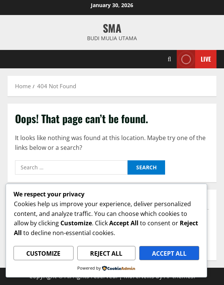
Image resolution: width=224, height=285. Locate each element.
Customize (43, 253)
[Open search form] (169, 59)
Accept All (169, 253)
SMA (112, 28)
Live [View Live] (194, 59)
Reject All (106, 253)
